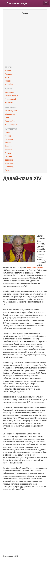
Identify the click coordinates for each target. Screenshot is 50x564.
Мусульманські (11, 96)
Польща (8, 74)
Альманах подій (17, 3)
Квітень (8, 143)
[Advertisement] (25, 40)
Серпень (8, 156)
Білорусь (9, 71)
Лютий (8, 136)
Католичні (9, 92)
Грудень (8, 170)
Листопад (9, 167)
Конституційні (11, 111)
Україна (8, 81)
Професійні (10, 121)
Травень (8, 146)
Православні (10, 99)
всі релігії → (10, 103)
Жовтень (9, 163)
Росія (7, 77)
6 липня (40, 267)
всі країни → (10, 84)
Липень (8, 153)
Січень (8, 132)
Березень (9, 139)
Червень (8, 150)
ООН (7, 117)
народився (31, 267)
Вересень (9, 160)
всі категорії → (11, 124)
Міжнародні (10, 114)
